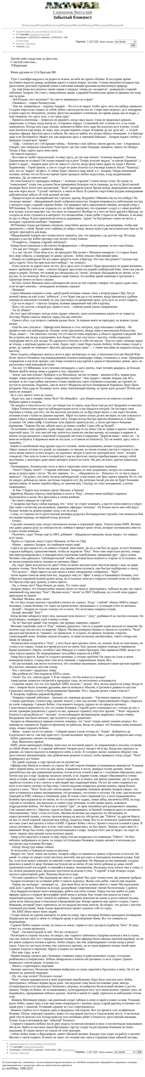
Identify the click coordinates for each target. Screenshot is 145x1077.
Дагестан (30, 43)
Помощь (89, 25)
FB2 (27, 46)
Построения (102, 25)
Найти (42, 25)
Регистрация (29, 25)
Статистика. (22, 40)
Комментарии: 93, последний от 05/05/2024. (39, 31)
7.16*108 (92, 41)
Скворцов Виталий (72, 12)
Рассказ (20, 43)
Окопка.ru (117, 25)
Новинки (68, 25)
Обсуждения (54, 25)
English (79, 25)
